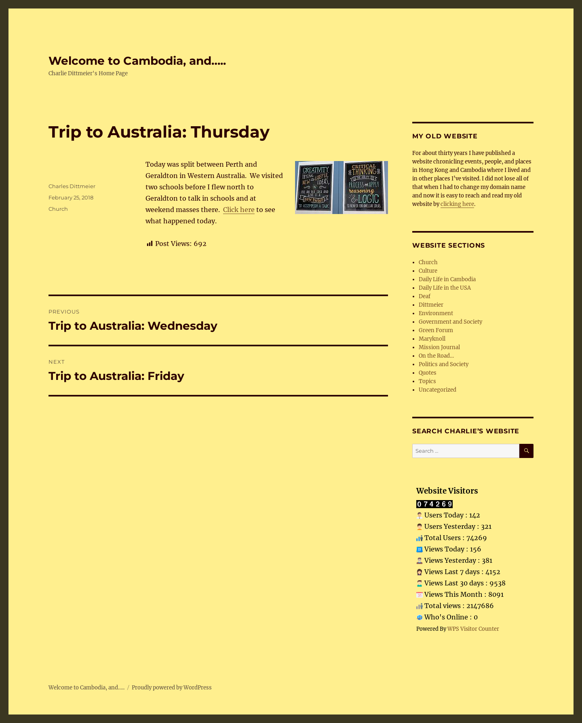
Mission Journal (439, 347)
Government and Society (450, 321)
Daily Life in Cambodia (447, 279)
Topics (427, 381)
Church (58, 209)
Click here (239, 210)
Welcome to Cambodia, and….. (137, 61)
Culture (428, 270)
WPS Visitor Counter (473, 628)
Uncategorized (437, 389)
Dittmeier (431, 304)
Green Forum (436, 330)
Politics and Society (443, 364)
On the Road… (436, 355)
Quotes (427, 372)
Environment (436, 313)
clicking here (457, 204)
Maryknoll (432, 338)
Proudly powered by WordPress (172, 687)
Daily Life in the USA (445, 287)
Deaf (424, 296)
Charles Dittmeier (71, 186)
